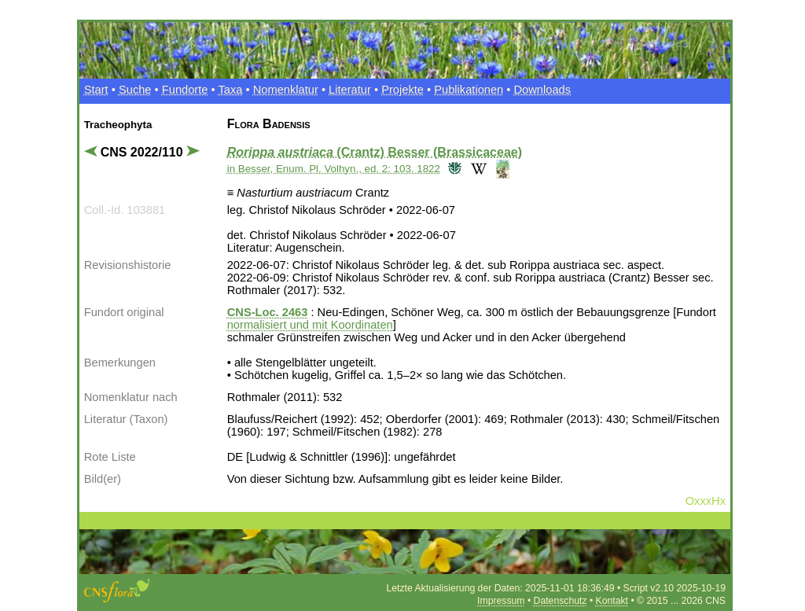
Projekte (402, 89)
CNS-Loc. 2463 (267, 312)
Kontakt (612, 600)
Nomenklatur (285, 89)
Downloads (543, 89)
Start (96, 89)
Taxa (230, 89)
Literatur (350, 89)
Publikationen (468, 89)
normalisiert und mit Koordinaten (310, 324)
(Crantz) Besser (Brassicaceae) (374, 152)
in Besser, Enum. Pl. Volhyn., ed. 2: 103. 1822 (333, 169)
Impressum (500, 600)
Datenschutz (560, 600)
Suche (135, 89)
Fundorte (185, 89)
